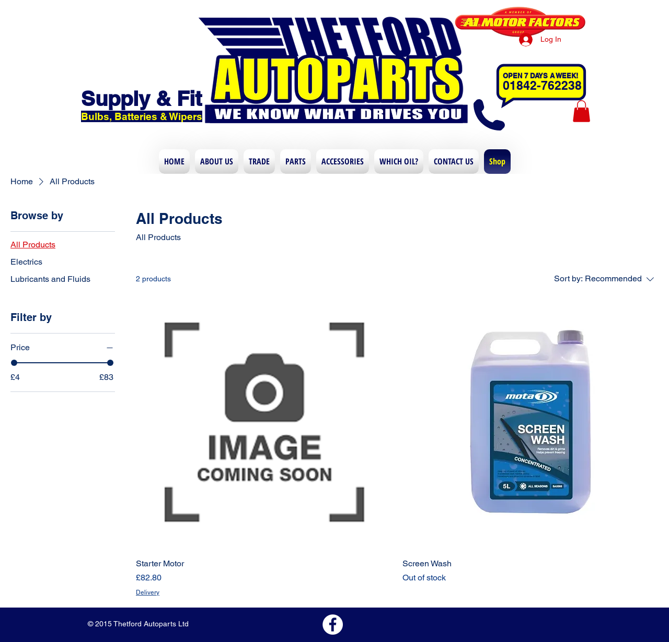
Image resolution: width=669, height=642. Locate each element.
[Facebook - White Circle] (332, 624)
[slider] (14, 362)
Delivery (147, 592)
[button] (581, 111)
